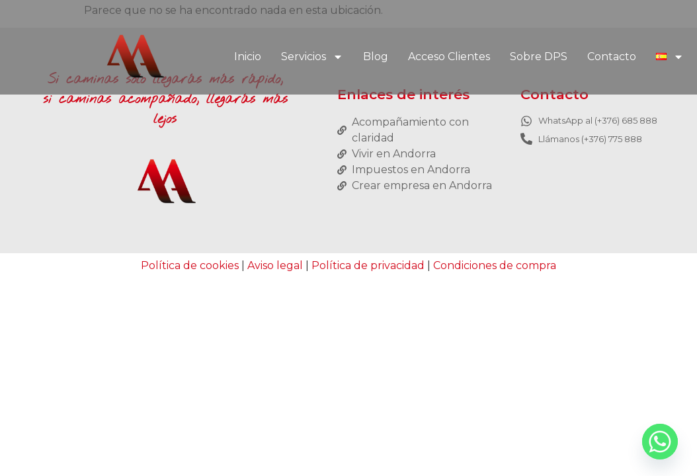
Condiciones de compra (494, 265)
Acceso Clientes (449, 56)
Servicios (312, 57)
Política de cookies (190, 265)
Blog (375, 56)
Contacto (611, 56)
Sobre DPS (538, 56)
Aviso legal (275, 265)
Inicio (247, 56)
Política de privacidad (368, 265)
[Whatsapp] (660, 441)
